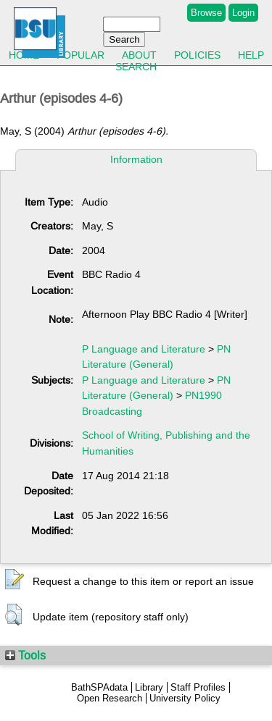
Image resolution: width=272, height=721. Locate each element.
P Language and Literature (143, 349)
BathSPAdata (99, 687)
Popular (80, 55)
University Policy (185, 698)
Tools (25, 655)
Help (251, 55)
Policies (197, 55)
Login (243, 12)
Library (149, 687)
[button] (14, 580)
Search (136, 66)
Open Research (109, 698)
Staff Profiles (198, 687)
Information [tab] (136, 159)
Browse (206, 12)
